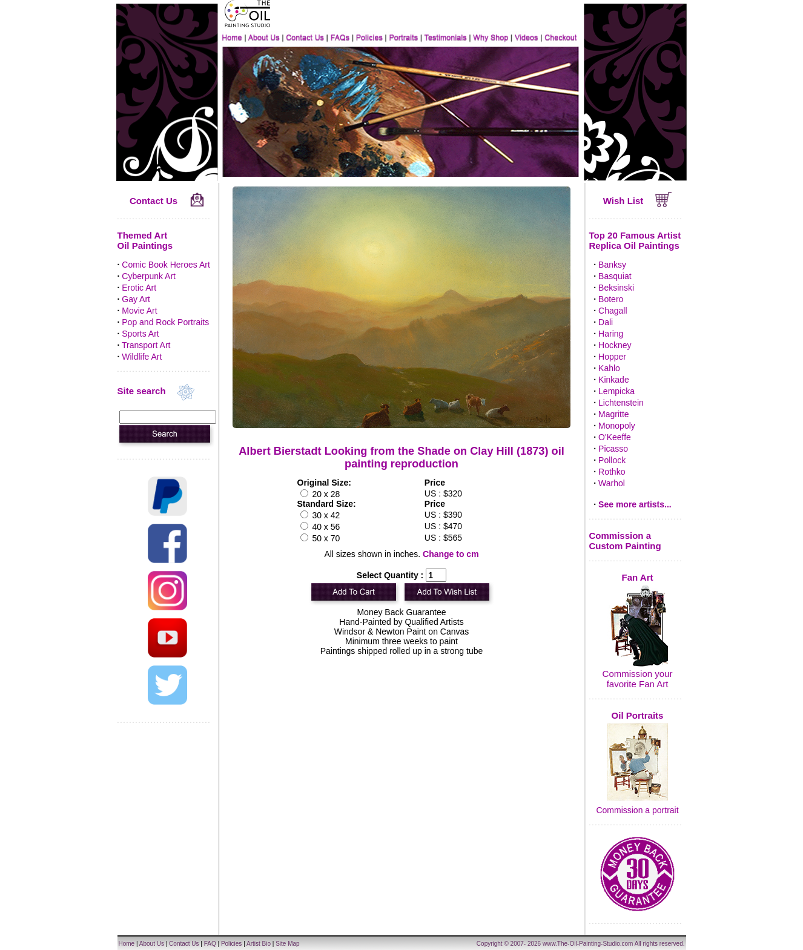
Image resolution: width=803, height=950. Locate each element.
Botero (610, 299)
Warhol (611, 483)
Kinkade (613, 379)
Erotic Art (139, 287)
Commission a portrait (637, 810)
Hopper (612, 356)
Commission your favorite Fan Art (638, 678)
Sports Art (140, 333)
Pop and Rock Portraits (165, 322)
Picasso (613, 449)
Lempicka (616, 391)
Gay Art (136, 299)
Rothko (611, 472)
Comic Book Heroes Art (166, 264)
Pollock (612, 460)
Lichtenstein (621, 402)
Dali (605, 322)
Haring (610, 333)
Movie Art (139, 310)
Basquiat (614, 276)
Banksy (612, 264)
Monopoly (616, 425)
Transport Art (146, 345)
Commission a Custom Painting (625, 540)
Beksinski (616, 287)
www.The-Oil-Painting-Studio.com (588, 943)
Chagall (612, 310)
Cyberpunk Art (149, 276)
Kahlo (609, 368)
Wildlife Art (142, 356)
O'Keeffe (614, 437)
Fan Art (637, 577)
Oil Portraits (638, 715)
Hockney (614, 345)
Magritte (613, 414)
